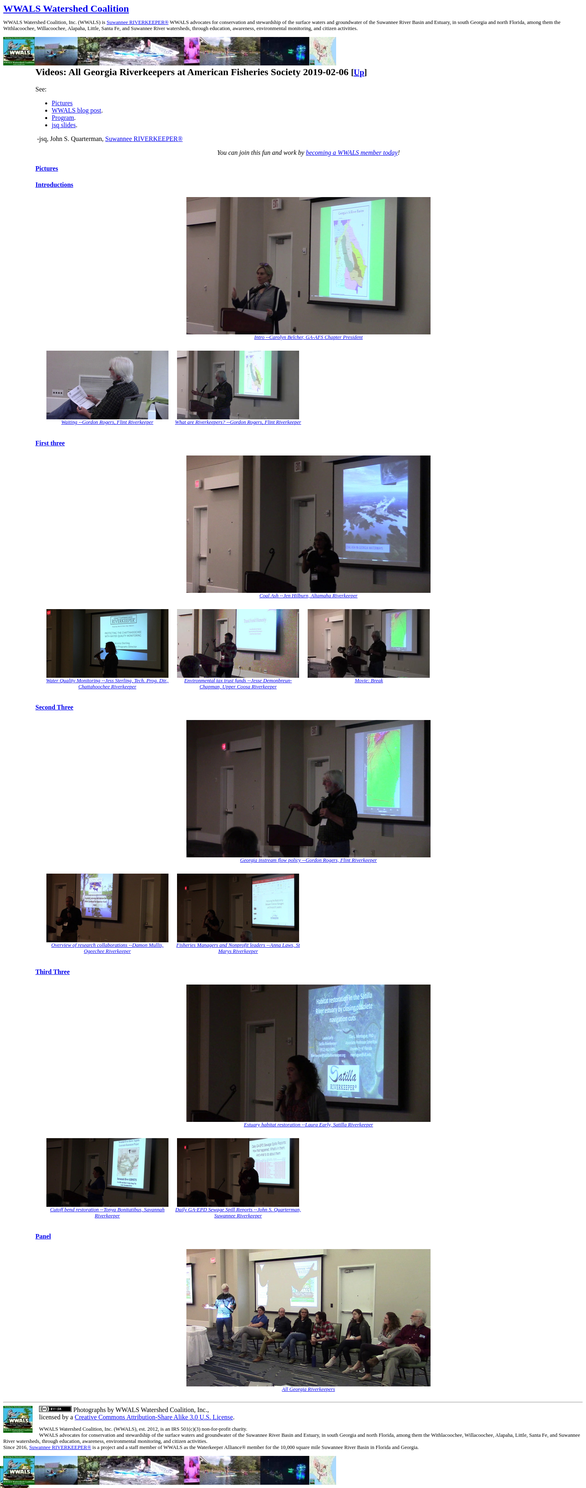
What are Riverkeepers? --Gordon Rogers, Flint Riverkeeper (238, 422)
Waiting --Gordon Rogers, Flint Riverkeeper (107, 422)
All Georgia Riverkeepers (308, 1389)
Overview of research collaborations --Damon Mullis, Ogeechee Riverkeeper (107, 948)
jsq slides (64, 124)
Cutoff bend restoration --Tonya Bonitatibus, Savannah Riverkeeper (107, 1213)
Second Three (54, 707)
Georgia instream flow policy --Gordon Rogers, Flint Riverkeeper (308, 860)
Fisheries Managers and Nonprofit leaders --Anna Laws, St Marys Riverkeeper (238, 948)
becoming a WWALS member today (352, 152)
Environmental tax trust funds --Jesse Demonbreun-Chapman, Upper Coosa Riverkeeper (238, 684)
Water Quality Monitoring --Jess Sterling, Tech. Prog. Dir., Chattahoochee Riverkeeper (107, 684)
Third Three (52, 971)
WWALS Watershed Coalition (66, 8)
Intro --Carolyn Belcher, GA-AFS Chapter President (308, 337)
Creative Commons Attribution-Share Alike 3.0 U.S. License (154, 1417)
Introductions (54, 184)
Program (63, 117)
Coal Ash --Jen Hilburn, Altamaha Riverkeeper (308, 596)
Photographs (89, 1409)
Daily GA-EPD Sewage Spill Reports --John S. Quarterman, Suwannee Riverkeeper (238, 1213)
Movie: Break (369, 680)
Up (359, 72)
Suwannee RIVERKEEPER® (137, 22)
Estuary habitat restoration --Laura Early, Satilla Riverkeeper (308, 1125)
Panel (43, 1236)
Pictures (62, 103)
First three (50, 443)
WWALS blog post (76, 110)
